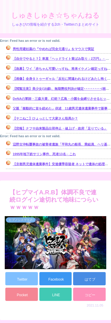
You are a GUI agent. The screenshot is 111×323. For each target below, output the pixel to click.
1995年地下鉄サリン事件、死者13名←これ (44, 154)
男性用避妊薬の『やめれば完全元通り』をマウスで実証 (53, 49)
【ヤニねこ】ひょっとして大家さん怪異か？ (45, 118)
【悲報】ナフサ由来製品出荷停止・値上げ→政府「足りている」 (60, 128)
